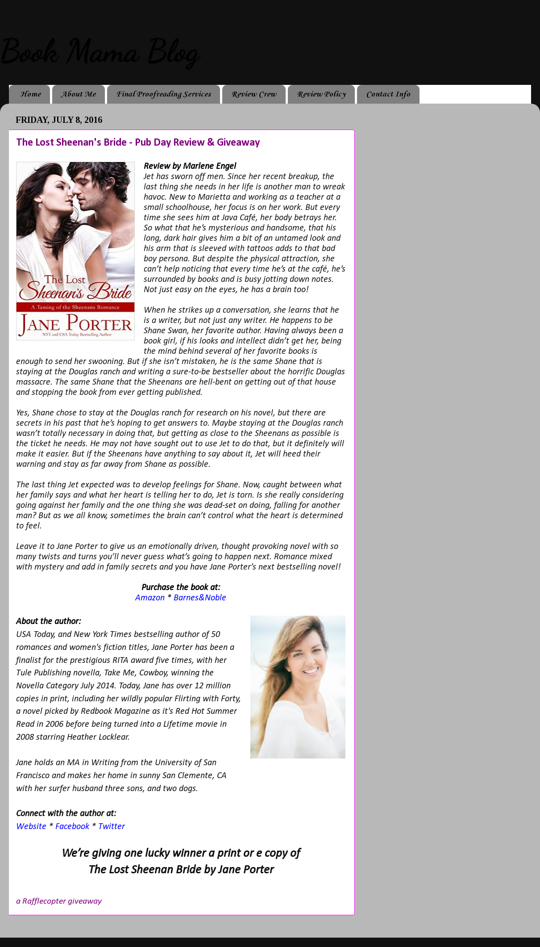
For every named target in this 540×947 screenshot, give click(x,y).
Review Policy (321, 94)
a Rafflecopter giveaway (59, 901)
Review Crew (253, 94)
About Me (78, 94)
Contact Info (388, 94)
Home (30, 94)
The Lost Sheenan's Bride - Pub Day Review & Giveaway (138, 143)
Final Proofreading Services (163, 94)
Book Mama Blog (99, 51)
